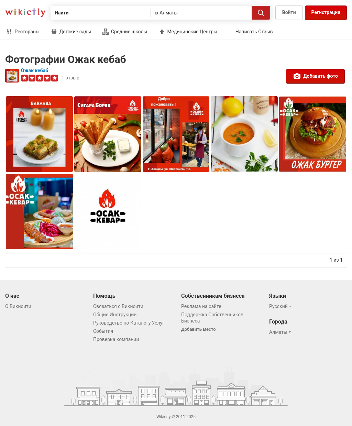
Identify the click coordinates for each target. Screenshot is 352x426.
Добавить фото (315, 76)
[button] (281, 306)
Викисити (25, 12)
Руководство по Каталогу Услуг (128, 323)
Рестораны (23, 32)
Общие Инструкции (114, 314)
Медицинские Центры (188, 32)
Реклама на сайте (201, 306)
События (103, 331)
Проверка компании (116, 339)
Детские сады (71, 32)
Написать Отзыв (254, 31)
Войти (289, 12)
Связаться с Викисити (118, 306)
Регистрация (325, 12)
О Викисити (18, 306)
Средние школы (124, 32)
